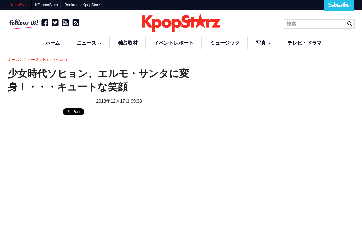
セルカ (61, 59)
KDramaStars (46, 5)
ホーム (52, 43)
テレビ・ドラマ (304, 43)
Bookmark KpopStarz (82, 5)
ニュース (89, 43)
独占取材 (128, 43)
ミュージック (224, 43)
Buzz (47, 59)
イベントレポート (173, 43)
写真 (263, 43)
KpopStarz (20, 5)
